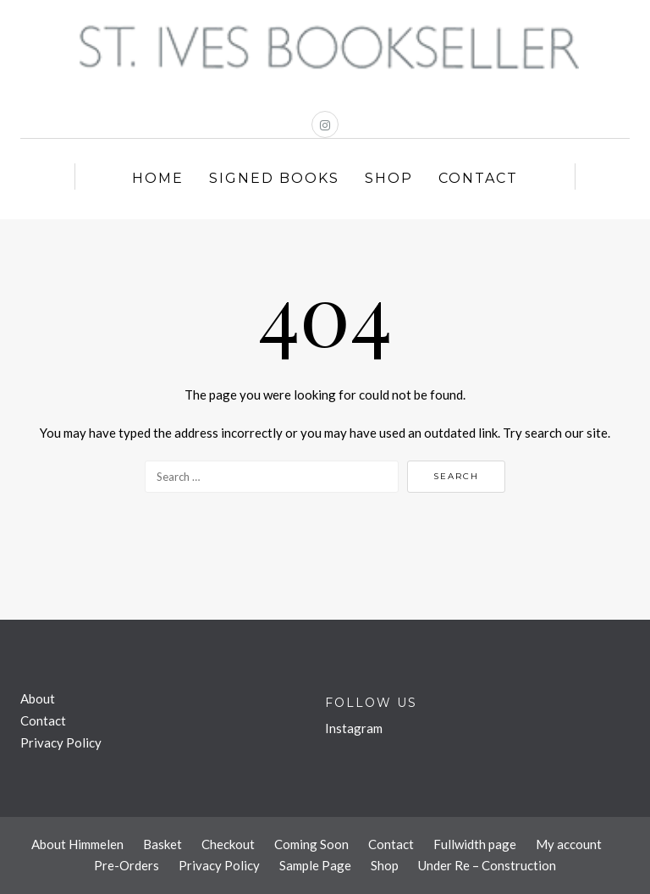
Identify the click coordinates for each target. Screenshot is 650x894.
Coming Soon (311, 844)
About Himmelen (77, 844)
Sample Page (315, 865)
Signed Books (274, 178)
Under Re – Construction (487, 865)
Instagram (354, 728)
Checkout (228, 844)
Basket (162, 844)
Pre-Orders (126, 865)
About (37, 698)
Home (158, 178)
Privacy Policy (61, 742)
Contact (478, 178)
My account (569, 844)
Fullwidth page (474, 844)
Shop (389, 178)
